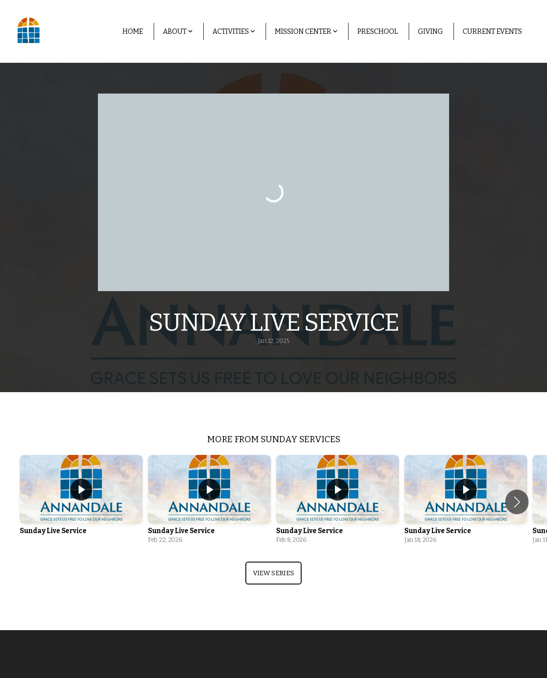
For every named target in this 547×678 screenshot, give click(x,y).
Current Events (492, 31)
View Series (273, 573)
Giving (430, 31)
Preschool (377, 31)
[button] (517, 502)
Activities (233, 31)
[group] (81, 502)
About (178, 31)
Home (132, 31)
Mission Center (306, 31)
